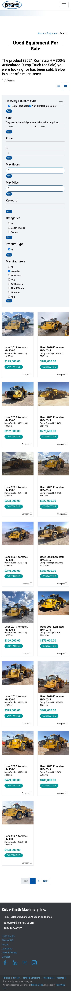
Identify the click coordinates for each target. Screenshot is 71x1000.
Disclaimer (48, 978)
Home (41, 33)
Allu (11, 297)
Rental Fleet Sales (18, 106)
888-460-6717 (13, 928)
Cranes (13, 232)
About (5, 944)
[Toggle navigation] (64, 5)
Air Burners (15, 284)
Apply (9, 111)
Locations (7, 948)
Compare (27, 374)
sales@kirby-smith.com (19, 922)
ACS (11, 279)
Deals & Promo (9, 952)
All (11, 223)
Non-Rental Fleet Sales (42, 106)
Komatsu (14, 271)
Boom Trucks (16, 228)
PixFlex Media (37, 985)
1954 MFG (14, 275)
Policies (6, 978)
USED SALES (8, 936)
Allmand (14, 292)
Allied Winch (16, 288)
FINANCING (7, 940)
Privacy (16, 978)
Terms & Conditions (31, 978)
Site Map (60, 978)
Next (45, 880)
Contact (6, 957)
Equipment (52, 33)
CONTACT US (13, 366)
